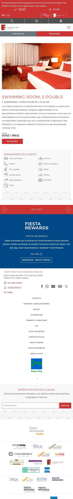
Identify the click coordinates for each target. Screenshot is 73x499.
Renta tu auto (36, 353)
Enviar (65, 406)
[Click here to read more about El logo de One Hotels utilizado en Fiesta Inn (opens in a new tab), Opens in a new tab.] (48, 470)
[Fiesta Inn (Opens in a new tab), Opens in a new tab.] (46, 15)
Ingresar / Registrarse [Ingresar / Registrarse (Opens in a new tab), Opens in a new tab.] (36, 260)
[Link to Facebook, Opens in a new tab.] (42, 286)
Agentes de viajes (36, 337)
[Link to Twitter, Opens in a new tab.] (66, 286)
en (8, 15)
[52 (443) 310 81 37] (13, 287)
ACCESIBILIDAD (37, 315)
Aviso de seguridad (36, 348)
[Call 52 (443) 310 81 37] (61, 21)
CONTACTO (36, 298)
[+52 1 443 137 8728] (13, 282)
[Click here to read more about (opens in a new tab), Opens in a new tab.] (36, 431)
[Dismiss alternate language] (54, 9)
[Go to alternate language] (20, 9)
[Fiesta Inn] (58, 15)
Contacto (18, 34)
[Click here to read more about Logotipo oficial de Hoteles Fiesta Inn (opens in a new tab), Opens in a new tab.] (55, 462)
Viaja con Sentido (36, 331)
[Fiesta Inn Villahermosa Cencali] (10, 27)
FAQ (36, 326)
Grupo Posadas (36, 342)
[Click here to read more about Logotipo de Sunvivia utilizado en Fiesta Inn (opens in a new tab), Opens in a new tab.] (35, 462)
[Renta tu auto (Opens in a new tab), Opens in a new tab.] (12, 21)
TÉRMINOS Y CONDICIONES (36, 320)
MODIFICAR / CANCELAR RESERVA (36, 304)
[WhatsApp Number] (37, 21)
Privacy (36, 309)
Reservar (54, 34)
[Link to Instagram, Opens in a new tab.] (47, 286)
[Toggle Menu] (69, 27)
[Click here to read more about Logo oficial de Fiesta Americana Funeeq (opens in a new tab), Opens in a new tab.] (60, 454)
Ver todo (36, 210)
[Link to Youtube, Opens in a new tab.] (53, 286)
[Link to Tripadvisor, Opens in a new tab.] (60, 286)
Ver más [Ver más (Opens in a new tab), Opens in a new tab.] (36, 254)
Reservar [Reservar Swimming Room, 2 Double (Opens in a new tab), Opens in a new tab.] (12, 141)
